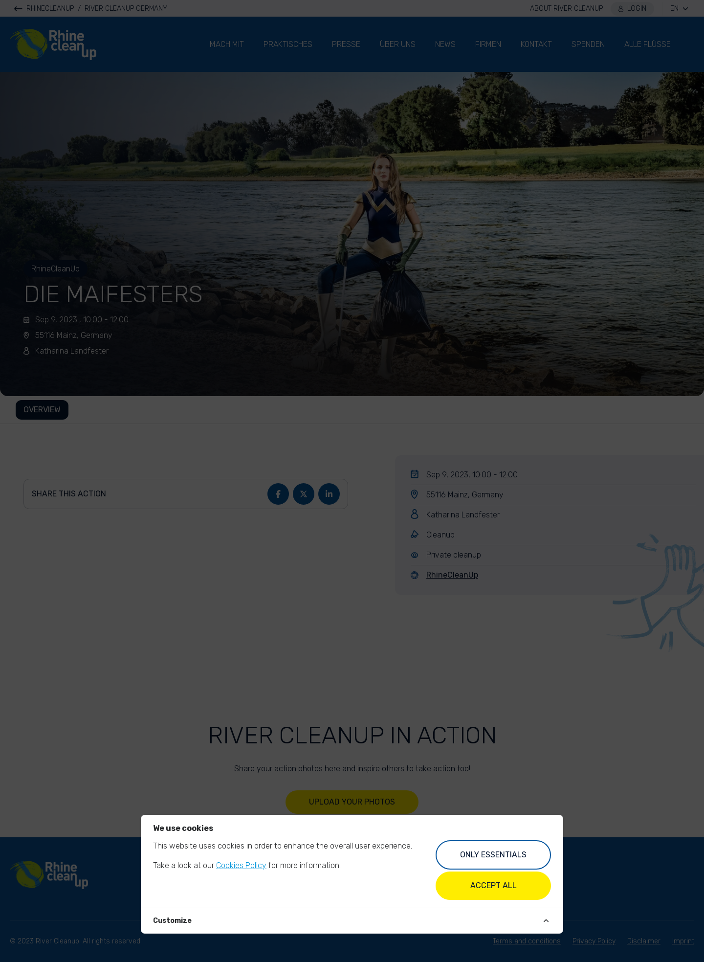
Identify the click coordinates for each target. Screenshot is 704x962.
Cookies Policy (241, 865)
